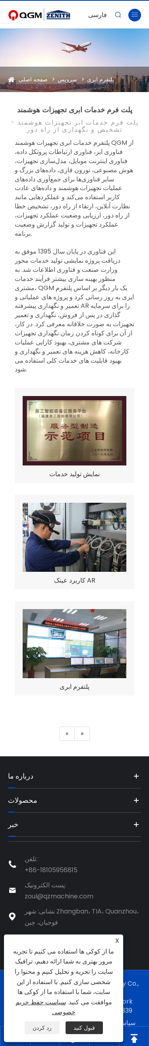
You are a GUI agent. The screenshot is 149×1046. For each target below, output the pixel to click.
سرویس (67, 79)
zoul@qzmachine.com (59, 896)
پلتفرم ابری (100, 79)
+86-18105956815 (51, 870)
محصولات (22, 800)
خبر (13, 824)
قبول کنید (84, 1028)
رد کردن (42, 1028)
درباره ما (20, 776)
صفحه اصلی (33, 79)
